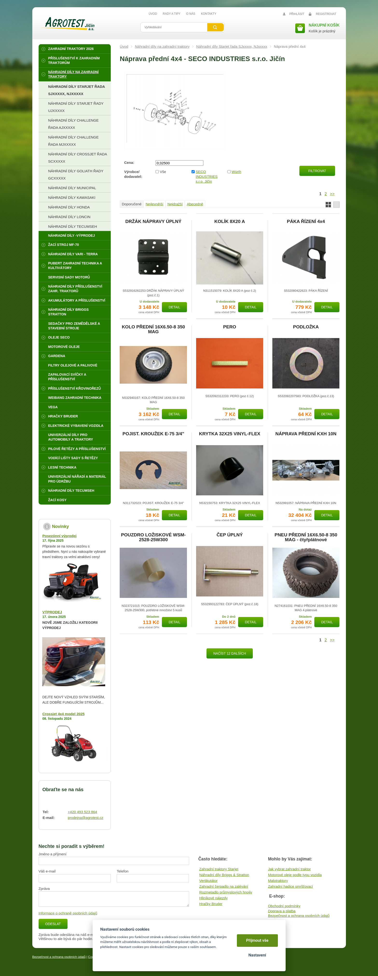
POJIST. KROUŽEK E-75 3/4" (153, 433)
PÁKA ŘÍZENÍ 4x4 (306, 221)
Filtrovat (317, 171)
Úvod (124, 46)
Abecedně (195, 204)
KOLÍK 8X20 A (229, 221)
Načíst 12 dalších (229, 653)
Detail (174, 307)
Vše (163, 172)
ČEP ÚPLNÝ (230, 535)
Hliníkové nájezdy (213, 898)
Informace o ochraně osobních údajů (68, 913)
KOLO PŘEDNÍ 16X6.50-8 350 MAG (153, 329)
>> (332, 194)
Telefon (122, 871)
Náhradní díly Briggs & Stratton (224, 875)
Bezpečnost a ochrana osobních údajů (299, 916)
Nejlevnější (154, 204)
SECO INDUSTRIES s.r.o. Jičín (207, 176)
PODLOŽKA (306, 327)
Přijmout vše (257, 940)
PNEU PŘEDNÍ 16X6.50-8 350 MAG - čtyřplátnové (306, 537)
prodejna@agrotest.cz (85, 818)
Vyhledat (215, 27)
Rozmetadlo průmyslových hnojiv (225, 892)
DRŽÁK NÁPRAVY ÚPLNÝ (153, 221)
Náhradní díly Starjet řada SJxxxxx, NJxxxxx (231, 46)
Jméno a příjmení (53, 854)
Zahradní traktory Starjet (218, 869)
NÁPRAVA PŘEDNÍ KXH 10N (306, 433)
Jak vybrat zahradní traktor (289, 869)
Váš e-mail (47, 871)
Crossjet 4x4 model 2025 (63, 714)
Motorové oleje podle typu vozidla (295, 875)
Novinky (60, 526)
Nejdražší (175, 204)
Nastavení (257, 955)
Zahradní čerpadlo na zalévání (223, 886)
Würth (236, 172)
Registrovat (326, 14)
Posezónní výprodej (59, 536)
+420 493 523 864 (82, 812)
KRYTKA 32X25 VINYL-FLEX (229, 433)
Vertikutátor (208, 881)
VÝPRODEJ (52, 612)
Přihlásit (296, 14)
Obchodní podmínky (284, 906)
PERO (229, 327)
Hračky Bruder (210, 904)
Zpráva (44, 888)
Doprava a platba (282, 911)
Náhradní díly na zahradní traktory (162, 46)
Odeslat (53, 924)
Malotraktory (278, 881)
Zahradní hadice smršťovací (290, 886)
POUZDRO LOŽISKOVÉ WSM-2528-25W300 (153, 537)
